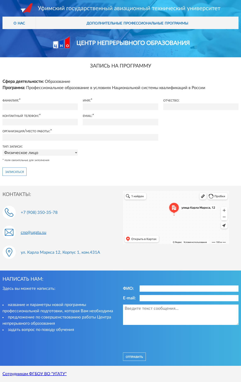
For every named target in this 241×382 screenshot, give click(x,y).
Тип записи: (12, 146)
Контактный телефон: (20, 116)
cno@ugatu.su (33, 232)
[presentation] (154, 338)
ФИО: (128, 288)
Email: (87, 116)
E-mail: (129, 298)
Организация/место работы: (26, 131)
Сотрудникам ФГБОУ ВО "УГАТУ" (34, 374)
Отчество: (171, 100)
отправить (134, 357)
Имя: (87, 100)
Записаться (14, 172)
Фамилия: (10, 100)
